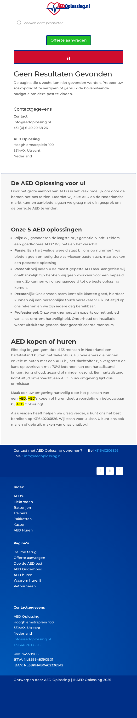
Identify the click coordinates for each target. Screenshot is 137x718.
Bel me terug (25, 552)
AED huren (23, 575)
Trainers (20, 513)
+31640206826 (107, 450)
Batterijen (22, 507)
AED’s (18, 496)
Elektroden (23, 502)
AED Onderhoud (28, 569)
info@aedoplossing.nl (43, 456)
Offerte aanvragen (69, 40)
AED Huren (23, 530)
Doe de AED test (28, 563)
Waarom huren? (27, 580)
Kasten (20, 524)
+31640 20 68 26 (27, 645)
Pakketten (23, 519)
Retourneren (25, 586)
